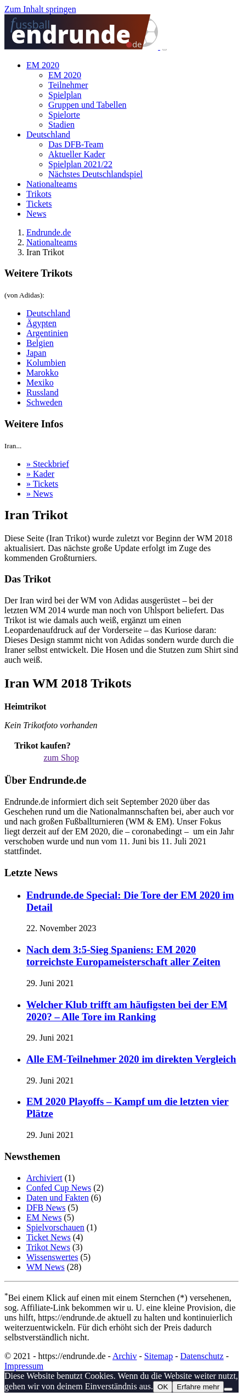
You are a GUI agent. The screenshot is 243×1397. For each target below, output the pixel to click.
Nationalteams (51, 184)
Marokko (42, 372)
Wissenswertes (52, 1257)
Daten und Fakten (57, 1197)
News (36, 213)
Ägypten (41, 323)
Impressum (23, 1366)
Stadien (61, 124)
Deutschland (48, 134)
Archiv (124, 1356)
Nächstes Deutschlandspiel (95, 174)
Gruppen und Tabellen (87, 104)
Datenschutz (202, 1356)
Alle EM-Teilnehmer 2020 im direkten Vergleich (131, 1059)
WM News (45, 1267)
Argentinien (47, 333)
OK (162, 1387)
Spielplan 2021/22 (80, 164)
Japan (36, 353)
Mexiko (40, 382)
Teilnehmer (68, 85)
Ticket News (48, 1237)
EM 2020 (42, 65)
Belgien (40, 343)
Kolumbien (46, 362)
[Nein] (228, 1389)
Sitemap (158, 1356)
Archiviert (44, 1177)
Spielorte (64, 114)
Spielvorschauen (55, 1227)
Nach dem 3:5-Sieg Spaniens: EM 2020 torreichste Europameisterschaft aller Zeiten (123, 955)
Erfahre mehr (198, 1387)
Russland (42, 392)
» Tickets (42, 483)
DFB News (46, 1207)
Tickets (39, 203)
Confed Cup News (58, 1187)
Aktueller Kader (76, 154)
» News (39, 493)
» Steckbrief (47, 464)
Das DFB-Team (76, 144)
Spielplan (64, 95)
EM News (43, 1217)
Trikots (39, 194)
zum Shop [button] (60, 757)
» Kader (40, 474)
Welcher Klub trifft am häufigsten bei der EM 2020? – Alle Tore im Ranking (127, 1010)
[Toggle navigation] (164, 49)
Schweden (44, 402)
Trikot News (48, 1247)
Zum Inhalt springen (40, 9)
